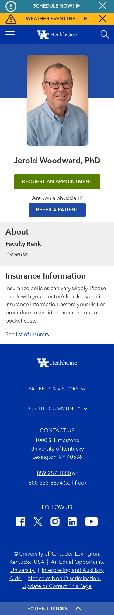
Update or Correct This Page (57, 586)
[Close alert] (103, 19)
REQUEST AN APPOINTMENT (57, 181)
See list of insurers (27, 334)
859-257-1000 (54, 473)
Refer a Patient (57, 210)
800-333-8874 (46, 483)
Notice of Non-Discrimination (64, 578)
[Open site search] (105, 34)
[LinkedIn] (72, 522)
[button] (10, 34)
